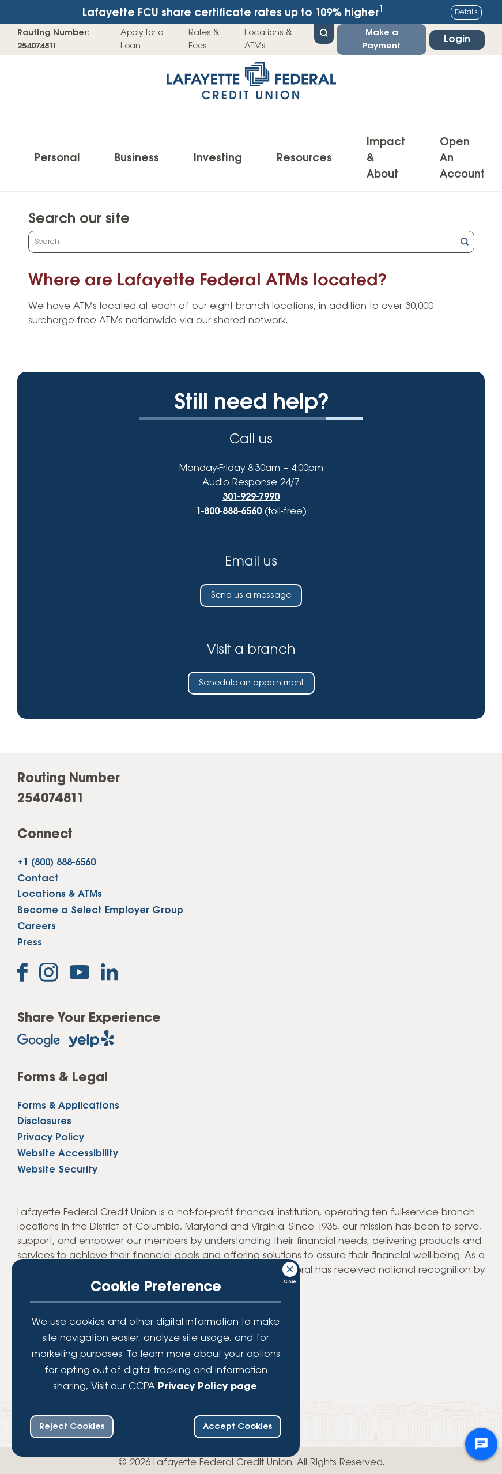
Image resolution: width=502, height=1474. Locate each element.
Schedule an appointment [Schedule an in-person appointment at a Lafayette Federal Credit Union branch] (251, 683)
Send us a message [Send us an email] (251, 595)
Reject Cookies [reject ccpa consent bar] (71, 1426)
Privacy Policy (50, 1137)
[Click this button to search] (465, 243)
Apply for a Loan (142, 39)
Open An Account (462, 158)
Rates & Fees (204, 39)
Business (137, 158)
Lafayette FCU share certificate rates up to (232, 12)
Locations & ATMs (268, 39)
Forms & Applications (68, 1105)
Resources (304, 158)
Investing (218, 158)
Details (466, 12)
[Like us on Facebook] (22, 974)
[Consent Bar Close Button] (290, 1267)
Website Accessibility (67, 1153)
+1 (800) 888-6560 (56, 862)
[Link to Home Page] (251, 84)
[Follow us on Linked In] (109, 974)
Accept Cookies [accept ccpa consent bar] (237, 1426)
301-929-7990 (251, 497)
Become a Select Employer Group (100, 910)
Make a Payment (382, 39)
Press (29, 942)
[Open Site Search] (324, 33)
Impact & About (386, 158)
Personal (57, 158)
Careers (36, 926)
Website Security (57, 1169)
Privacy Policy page (207, 1386)
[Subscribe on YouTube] (79, 974)
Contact (38, 878)
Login (457, 39)
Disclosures (44, 1121)
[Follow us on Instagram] (48, 974)
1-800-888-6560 (229, 511)
